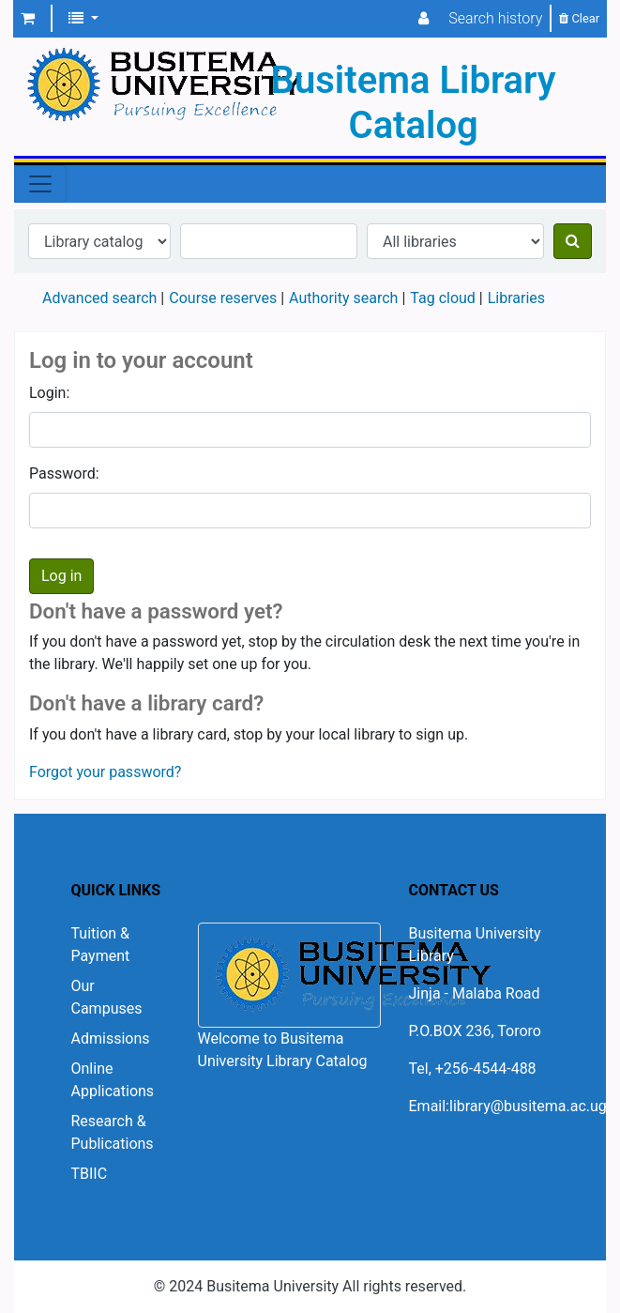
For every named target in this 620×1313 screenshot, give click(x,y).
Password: (64, 473)
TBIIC (89, 1174)
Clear (579, 18)
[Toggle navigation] (40, 184)
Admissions (110, 1038)
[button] (27, 19)
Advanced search (99, 298)
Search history (495, 18)
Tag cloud (443, 298)
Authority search (343, 298)
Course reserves (223, 298)
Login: (49, 393)
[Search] (572, 241)
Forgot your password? (105, 772)
